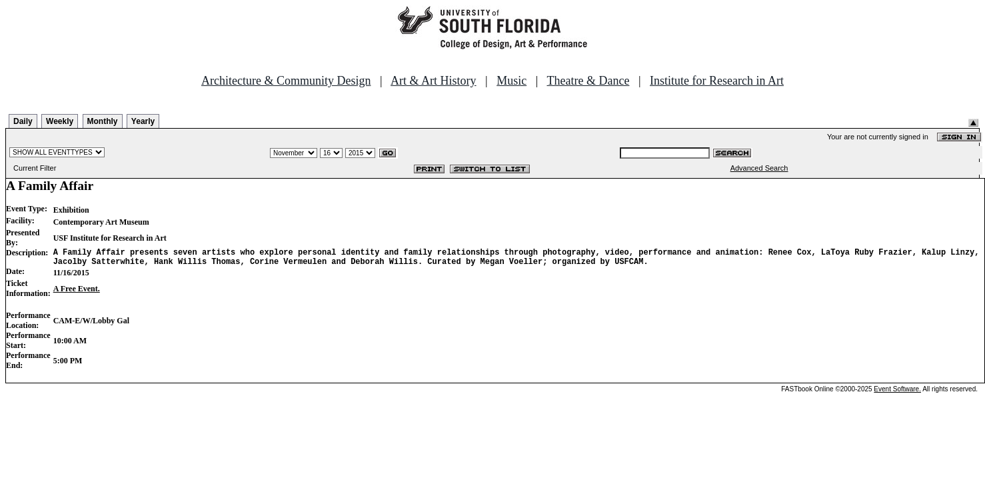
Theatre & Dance (587, 80)
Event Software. (897, 393)
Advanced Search (759, 168)
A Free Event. (76, 292)
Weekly (59, 121)
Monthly (102, 121)
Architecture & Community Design (286, 80)
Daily (23, 121)
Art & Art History (434, 80)
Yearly (143, 121)
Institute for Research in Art (717, 80)
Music (511, 80)
